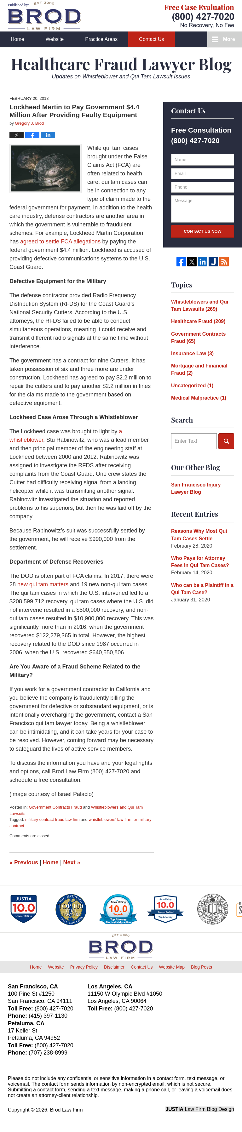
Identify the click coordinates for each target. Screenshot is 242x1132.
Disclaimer (114, 967)
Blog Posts (201, 967)
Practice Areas (101, 39)
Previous (23, 862)
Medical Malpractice (198, 398)
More (229, 39)
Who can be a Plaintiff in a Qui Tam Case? (202, 589)
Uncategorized (192, 385)
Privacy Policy (84, 967)
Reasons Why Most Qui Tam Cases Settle (199, 534)
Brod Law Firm (66, 1109)
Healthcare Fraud (198, 321)
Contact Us (151, 39)
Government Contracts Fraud (55, 807)
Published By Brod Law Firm (199, 16)
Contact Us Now (203, 231)
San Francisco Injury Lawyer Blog (196, 488)
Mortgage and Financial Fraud (199, 369)
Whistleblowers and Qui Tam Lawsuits (199, 305)
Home (17, 39)
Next (71, 862)
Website (55, 39)
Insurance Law (192, 353)
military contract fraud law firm (52, 819)
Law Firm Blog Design (199, 1109)
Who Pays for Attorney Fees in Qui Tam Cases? (200, 561)
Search (226, 441)
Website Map (172, 967)
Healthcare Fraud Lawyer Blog (44, 16)
